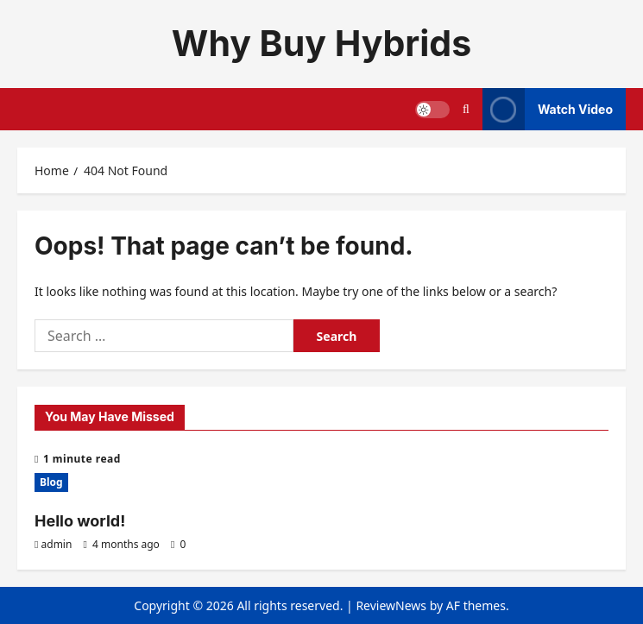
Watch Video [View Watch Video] (547, 109)
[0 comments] (178, 544)
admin (56, 544)
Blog (51, 482)
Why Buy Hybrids (321, 43)
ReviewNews (391, 605)
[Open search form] (466, 109)
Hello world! (80, 521)
